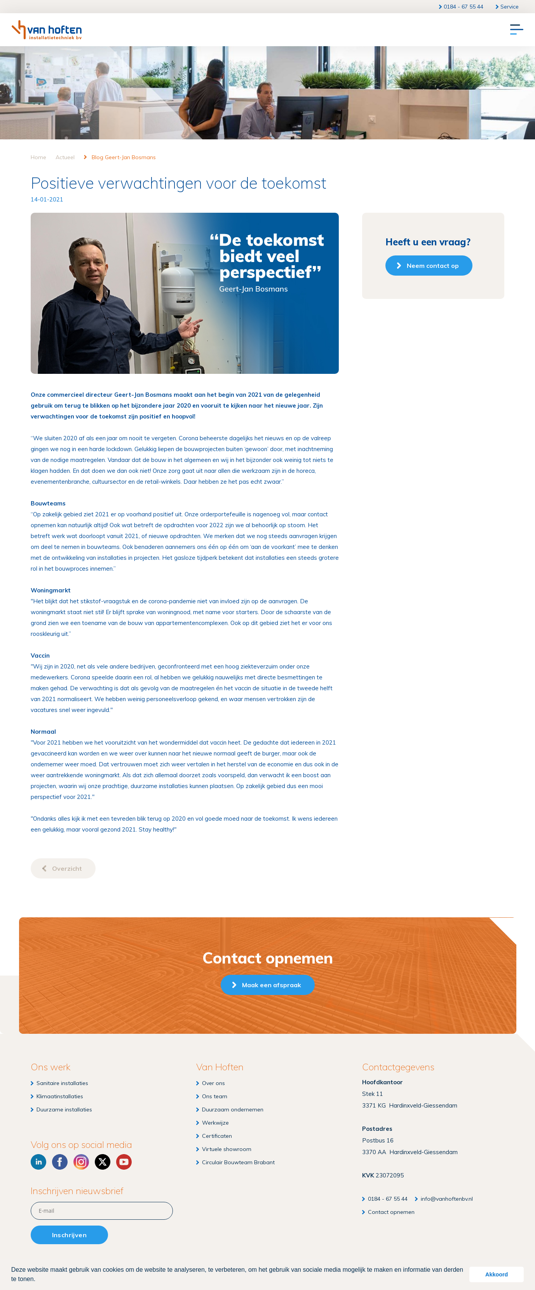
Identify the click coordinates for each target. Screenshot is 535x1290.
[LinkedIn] (38, 1162)
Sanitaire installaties (62, 1083)
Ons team (214, 1096)
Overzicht (67, 868)
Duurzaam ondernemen (232, 1109)
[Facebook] (60, 1162)
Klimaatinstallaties (60, 1096)
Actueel (65, 157)
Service (509, 6)
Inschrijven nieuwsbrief (77, 1190)
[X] (102, 1162)
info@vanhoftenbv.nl (447, 1198)
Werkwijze (215, 1122)
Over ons (213, 1083)
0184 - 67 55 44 (463, 6)
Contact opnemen (391, 1211)
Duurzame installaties (64, 1109)
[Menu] (516, 29)
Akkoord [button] (496, 1274)
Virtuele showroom (226, 1149)
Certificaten (217, 1135)
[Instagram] (81, 1162)
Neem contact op (433, 265)
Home (38, 157)
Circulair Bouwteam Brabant (238, 1162)
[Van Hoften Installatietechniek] (47, 29)
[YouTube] (124, 1162)
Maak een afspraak (271, 985)
